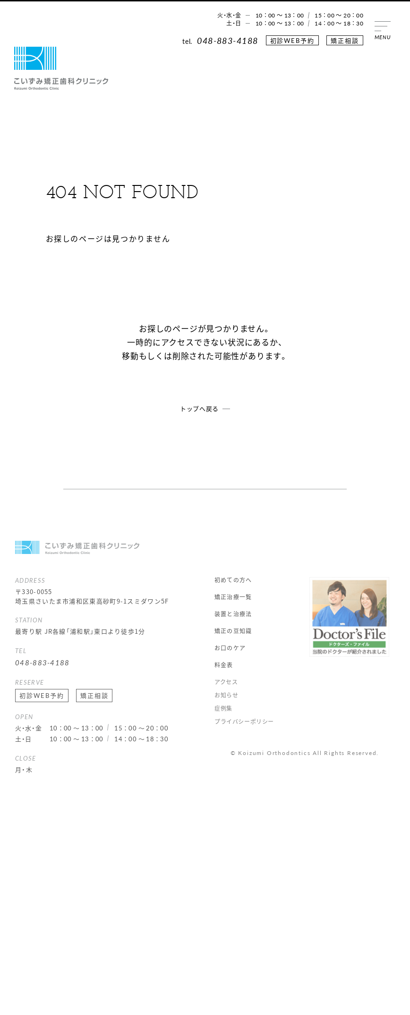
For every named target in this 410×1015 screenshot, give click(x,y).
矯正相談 (345, 40)
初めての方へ (233, 580)
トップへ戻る (199, 408)
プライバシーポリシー (244, 721)
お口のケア (230, 648)
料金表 (223, 665)
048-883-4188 (227, 40)
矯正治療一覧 (233, 597)
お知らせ (226, 695)
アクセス (226, 682)
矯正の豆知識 (233, 631)
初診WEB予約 (292, 40)
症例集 (223, 708)
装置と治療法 (233, 614)
